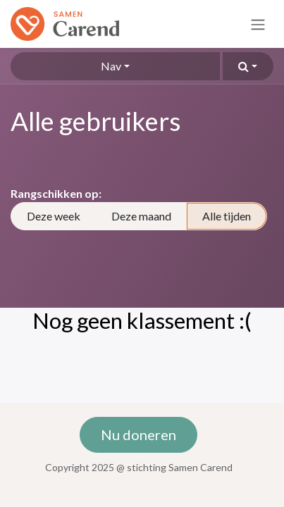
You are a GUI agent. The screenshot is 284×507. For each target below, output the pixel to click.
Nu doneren (138, 434)
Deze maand (141, 216)
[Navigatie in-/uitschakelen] (257, 24)
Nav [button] (111, 66)
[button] (248, 66)
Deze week (53, 216)
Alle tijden (226, 216)
